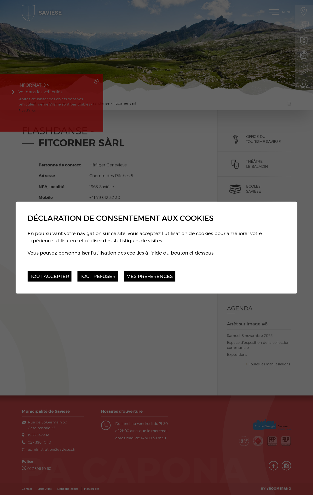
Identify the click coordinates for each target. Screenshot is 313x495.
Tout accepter (49, 276)
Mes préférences (149, 276)
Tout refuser (98, 276)
